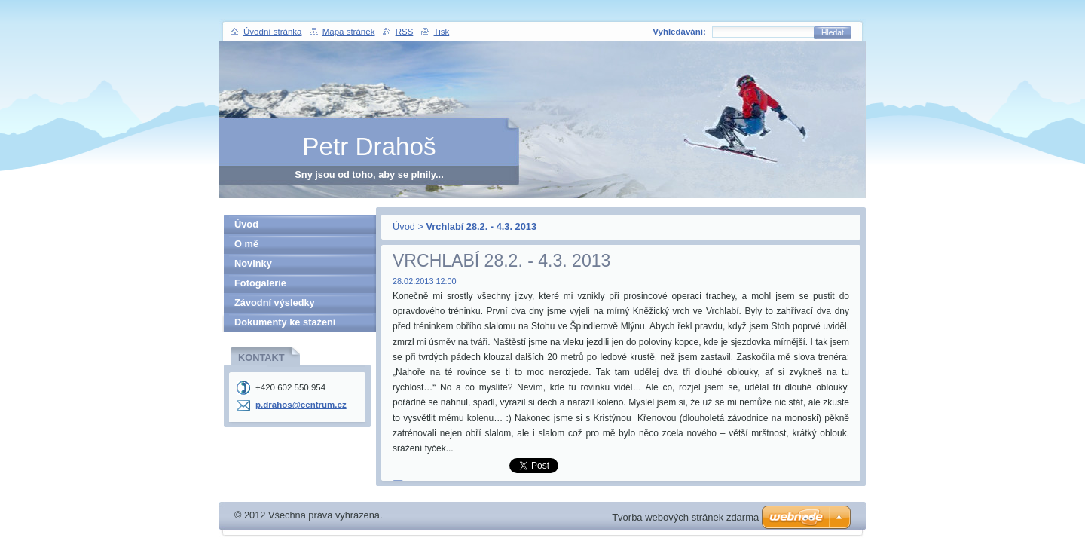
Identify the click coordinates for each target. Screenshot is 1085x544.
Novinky (253, 263)
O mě (246, 243)
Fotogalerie (260, 283)
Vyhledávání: (679, 31)
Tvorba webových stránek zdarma (685, 517)
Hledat (832, 33)
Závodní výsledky (274, 302)
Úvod (404, 226)
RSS (405, 31)
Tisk (442, 31)
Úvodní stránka (272, 31)
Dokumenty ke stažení (284, 322)
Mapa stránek (348, 31)
